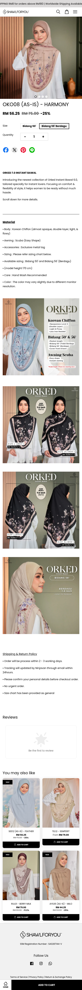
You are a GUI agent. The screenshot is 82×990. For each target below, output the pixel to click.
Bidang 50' (29, 126)
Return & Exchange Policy (58, 977)
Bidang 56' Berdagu (54, 126)
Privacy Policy (36, 977)
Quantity (8, 135)
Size (5, 125)
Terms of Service (19, 977)
